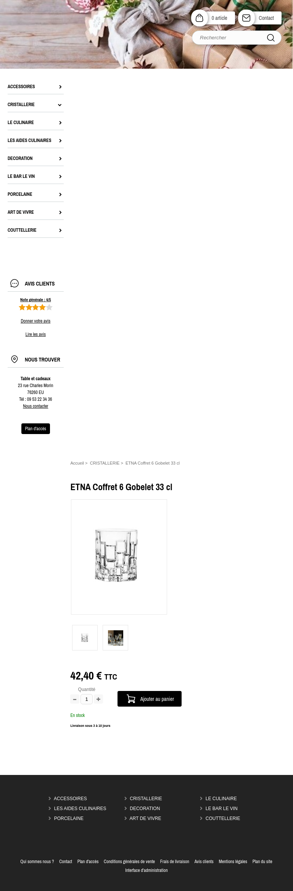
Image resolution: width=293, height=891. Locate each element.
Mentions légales (233, 862)
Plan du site (262, 862)
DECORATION (145, 808)
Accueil (77, 463)
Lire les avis (36, 334)
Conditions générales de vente (129, 862)
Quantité (86, 689)
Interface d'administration (146, 870)
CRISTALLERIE (146, 798)
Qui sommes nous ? (37, 862)
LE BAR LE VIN (222, 808)
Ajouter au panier (157, 698)
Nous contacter (35, 406)
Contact (266, 17)
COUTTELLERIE (223, 818)
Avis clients (204, 862)
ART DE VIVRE (145, 818)
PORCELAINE (69, 818)
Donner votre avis (35, 321)
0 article (219, 17)
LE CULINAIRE (221, 798)
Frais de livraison (174, 862)
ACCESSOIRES (70, 798)
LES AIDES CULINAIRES (80, 808)
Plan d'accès (88, 862)
